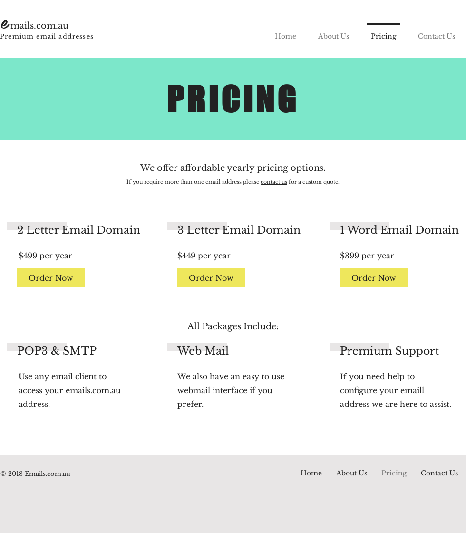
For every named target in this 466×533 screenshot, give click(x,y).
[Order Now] (51, 277)
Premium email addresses (47, 36)
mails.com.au (39, 25)
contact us (274, 181)
